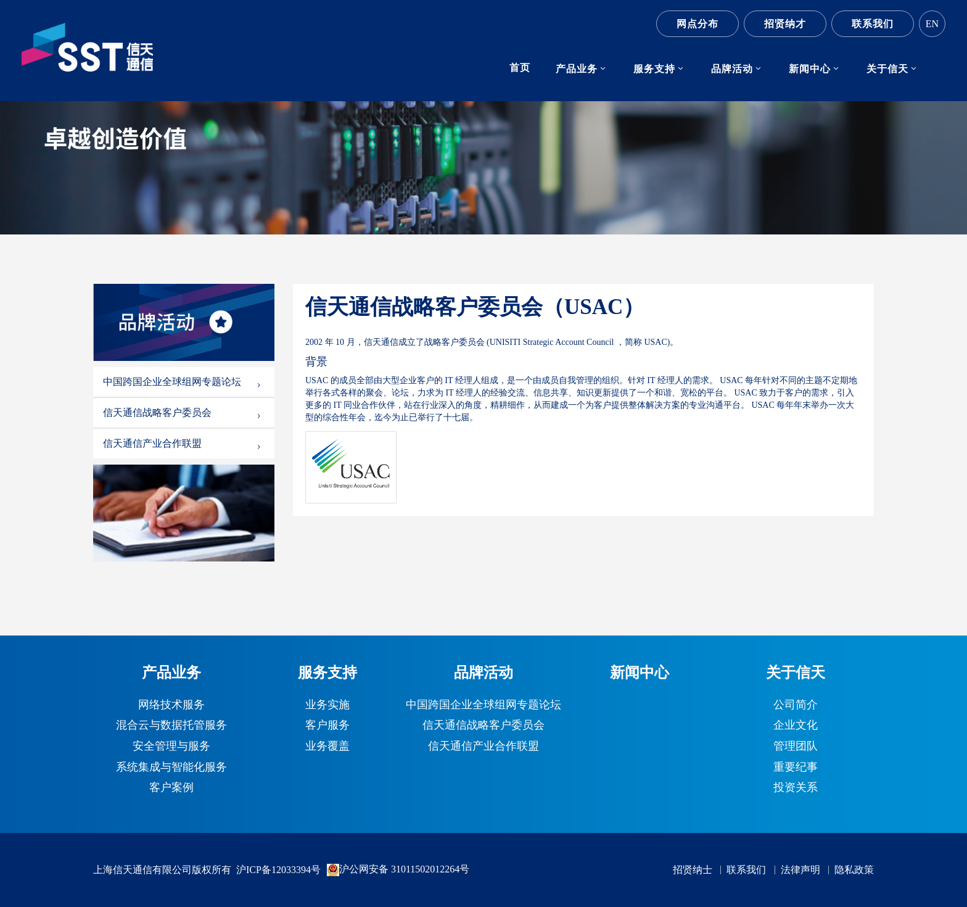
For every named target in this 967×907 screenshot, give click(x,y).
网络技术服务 (171, 705)
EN (932, 24)
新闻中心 (810, 69)
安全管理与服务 (171, 746)
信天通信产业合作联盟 (183, 444)
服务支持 (654, 69)
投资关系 (795, 787)
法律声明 (800, 870)
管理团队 (795, 746)
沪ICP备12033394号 (278, 869)
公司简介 (795, 705)
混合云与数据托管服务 (171, 725)
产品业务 (577, 69)
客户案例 (171, 787)
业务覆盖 (327, 746)
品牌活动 (732, 69)
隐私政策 (854, 870)
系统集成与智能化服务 (171, 767)
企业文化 (795, 725)
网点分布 (697, 24)
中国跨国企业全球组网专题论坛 (183, 382)
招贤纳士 (692, 870)
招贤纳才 (785, 24)
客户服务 (327, 725)
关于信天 (887, 69)
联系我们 (873, 24)
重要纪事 (795, 767)
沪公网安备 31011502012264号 (398, 870)
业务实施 (327, 705)
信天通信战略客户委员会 (183, 413)
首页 (519, 67)
